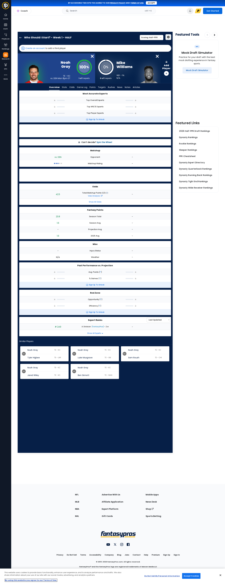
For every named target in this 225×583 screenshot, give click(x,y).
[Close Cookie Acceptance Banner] (220, 575)
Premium (156, 555)
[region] (112, 576)
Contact (136, 555)
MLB (77, 501)
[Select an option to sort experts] (158, 319)
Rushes (111, 87)
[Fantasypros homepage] (5, 7)
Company (109, 555)
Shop (150, 509)
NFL (77, 494)
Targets (102, 87)
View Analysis (95, 196)
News (119, 87)
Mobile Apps (152, 494)
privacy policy (117, 3)
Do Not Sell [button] (72, 555)
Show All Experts (95, 333)
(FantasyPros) (97, 326)
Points (93, 87)
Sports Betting (153, 516)
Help (146, 555)
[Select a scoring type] (151, 37)
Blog (119, 555)
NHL (77, 516)
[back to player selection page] (20, 37)
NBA (77, 509)
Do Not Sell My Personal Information (162, 576)
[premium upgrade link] (198, 11)
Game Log (82, 87)
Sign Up (166, 555)
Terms (83, 555)
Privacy (60, 555)
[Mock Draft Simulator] (197, 70)
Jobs (127, 555)
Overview (54, 87)
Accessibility (95, 555)
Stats (64, 87)
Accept (151, 3)
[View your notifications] (190, 11)
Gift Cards (107, 516)
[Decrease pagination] (207, 35)
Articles (136, 87)
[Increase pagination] (214, 35)
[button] (95, 48)
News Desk (151, 501)
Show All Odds (95, 202)
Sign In (177, 555)
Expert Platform (110, 509)
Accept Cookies (191, 576)
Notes (127, 87)
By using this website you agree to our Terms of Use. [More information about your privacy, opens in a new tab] (31, 580)
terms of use (136, 3)
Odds (72, 87)
